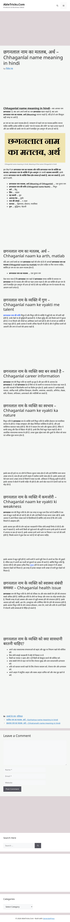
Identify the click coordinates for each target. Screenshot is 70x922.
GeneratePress (49, 918)
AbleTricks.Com (14, 4)
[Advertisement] (35, 29)
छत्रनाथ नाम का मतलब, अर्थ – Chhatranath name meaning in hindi (33, 723)
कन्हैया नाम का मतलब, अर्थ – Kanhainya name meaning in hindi (32, 719)
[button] (57, 5)
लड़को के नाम (11, 716)
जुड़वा (32, 565)
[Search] (38, 845)
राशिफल (20, 716)
